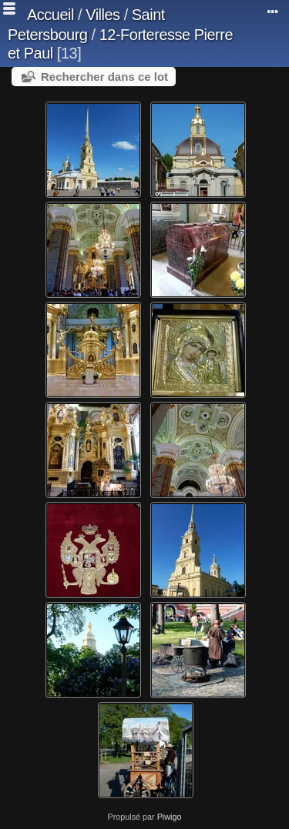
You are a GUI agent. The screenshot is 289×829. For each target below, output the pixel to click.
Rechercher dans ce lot (104, 76)
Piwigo (169, 816)
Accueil (50, 14)
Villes (102, 14)
